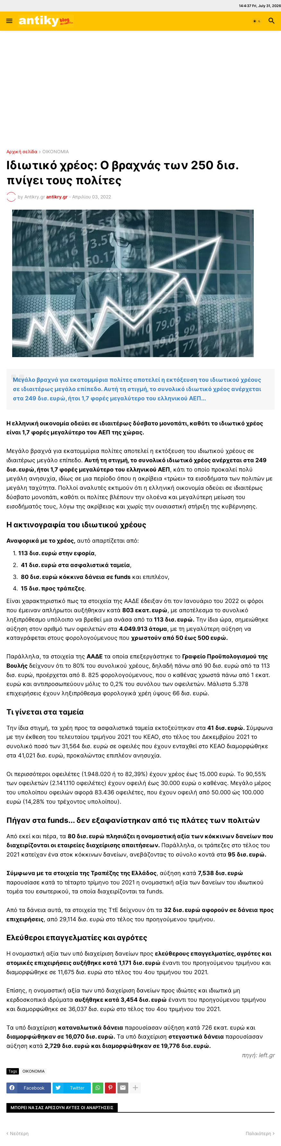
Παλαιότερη (258, 1133)
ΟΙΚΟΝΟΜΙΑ (55, 151)
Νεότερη (19, 1133)
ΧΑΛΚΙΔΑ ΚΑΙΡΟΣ (140, 116)
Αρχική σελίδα (21, 151)
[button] (9, 21)
